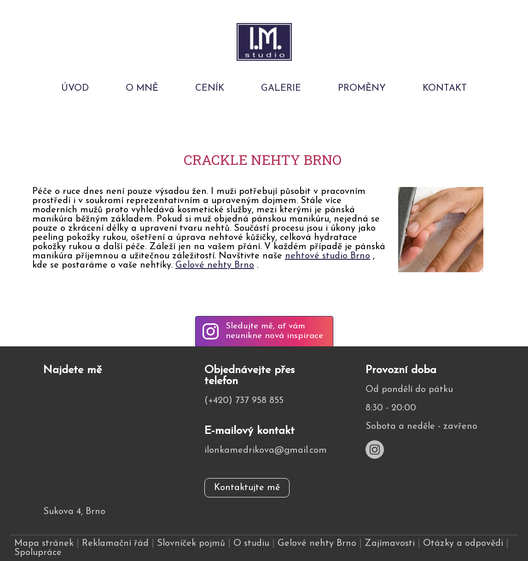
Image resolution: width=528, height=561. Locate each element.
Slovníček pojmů (191, 543)
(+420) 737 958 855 (244, 400)
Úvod (75, 88)
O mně (142, 88)
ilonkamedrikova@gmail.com (265, 450)
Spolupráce (38, 552)
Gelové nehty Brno (214, 265)
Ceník (209, 88)
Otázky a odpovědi (463, 543)
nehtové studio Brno (327, 256)
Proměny (362, 88)
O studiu (251, 543)
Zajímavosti (390, 543)
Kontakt (445, 88)
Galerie (281, 88)
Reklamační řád (115, 543)
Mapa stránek (44, 543)
